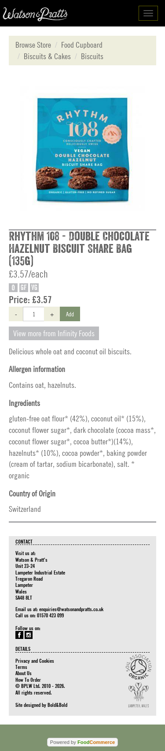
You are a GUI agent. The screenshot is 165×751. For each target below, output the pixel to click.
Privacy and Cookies (34, 660)
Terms (21, 666)
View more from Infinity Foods (54, 333)
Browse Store (33, 44)
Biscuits (92, 56)
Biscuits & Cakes (47, 56)
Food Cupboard (82, 44)
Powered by (82, 742)
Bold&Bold (57, 704)
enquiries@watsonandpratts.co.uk (71, 608)
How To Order (28, 679)
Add (70, 314)
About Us (23, 672)
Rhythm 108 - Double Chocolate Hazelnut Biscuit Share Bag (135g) (79, 248)
